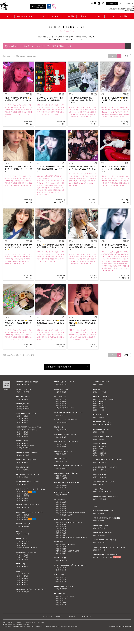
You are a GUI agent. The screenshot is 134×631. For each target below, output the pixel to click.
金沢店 (26, 494)
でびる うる (61, 202)
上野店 (64, 476)
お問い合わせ (86, 616)
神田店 (26, 462)
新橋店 (26, 500)
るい (30, 124)
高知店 (26, 420)
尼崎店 (64, 446)
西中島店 (26, 515)
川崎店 (27, 455)
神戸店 (26, 432)
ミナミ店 (26, 384)
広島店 (64, 502)
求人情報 (123, 16)
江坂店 (26, 399)
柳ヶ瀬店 (103, 499)
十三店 (64, 399)
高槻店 (102, 417)
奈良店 (64, 403)
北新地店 (34, 430)
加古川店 (26, 592)
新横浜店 (27, 408)
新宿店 (72, 537)
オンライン (116, 557)
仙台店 (26, 434)
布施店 (109, 424)
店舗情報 (84, 16)
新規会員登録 (111, 3)
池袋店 (26, 436)
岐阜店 (64, 487)
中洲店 (64, 553)
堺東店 (102, 384)
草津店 (26, 557)
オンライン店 (108, 557)
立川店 (26, 545)
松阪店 (26, 418)
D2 (27, 124)
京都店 (26, 422)
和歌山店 (27, 406)
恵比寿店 (26, 392)
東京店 (26, 584)
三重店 (26, 477)
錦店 (25, 543)
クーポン (98, 16)
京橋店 (64, 392)
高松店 (64, 401)
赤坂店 (64, 512)
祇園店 (32, 445)
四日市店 (26, 496)
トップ (9, 16)
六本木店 (26, 470)
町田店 (26, 559)
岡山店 (26, 555)
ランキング (55, 16)
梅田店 (26, 416)
